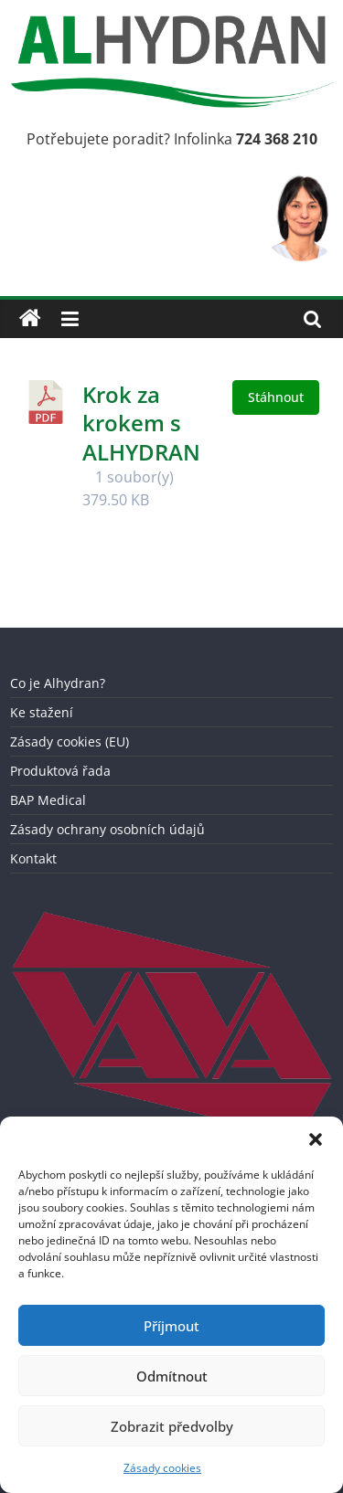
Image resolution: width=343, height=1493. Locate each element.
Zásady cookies (162, 1468)
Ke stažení (41, 712)
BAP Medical (48, 800)
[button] (315, 1139)
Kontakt (33, 858)
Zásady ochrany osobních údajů (107, 829)
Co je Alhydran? (57, 683)
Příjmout (171, 1326)
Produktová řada (60, 770)
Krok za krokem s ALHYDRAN (141, 422)
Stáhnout (276, 397)
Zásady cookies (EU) (69, 741)
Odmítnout (172, 1376)
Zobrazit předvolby (172, 1426)
